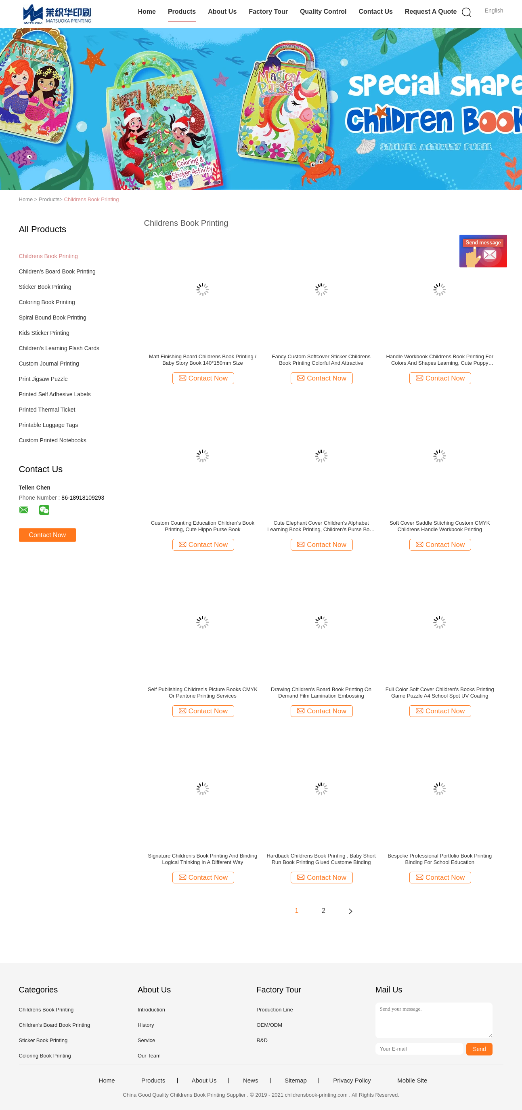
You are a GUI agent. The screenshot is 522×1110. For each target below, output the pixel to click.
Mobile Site (412, 1080)
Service (146, 1040)
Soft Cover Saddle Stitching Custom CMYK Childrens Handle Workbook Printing (440, 526)
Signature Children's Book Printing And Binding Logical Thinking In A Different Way (203, 859)
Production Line (274, 1010)
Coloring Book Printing (47, 302)
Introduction (151, 1010)
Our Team (149, 1056)
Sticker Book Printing (45, 287)
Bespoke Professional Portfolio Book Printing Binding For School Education (440, 859)
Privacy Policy (352, 1080)
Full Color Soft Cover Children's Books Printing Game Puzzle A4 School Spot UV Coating (440, 692)
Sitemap (296, 1080)
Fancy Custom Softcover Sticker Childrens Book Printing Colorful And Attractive (321, 359)
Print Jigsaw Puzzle (43, 379)
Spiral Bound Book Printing (52, 317)
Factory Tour (268, 11)
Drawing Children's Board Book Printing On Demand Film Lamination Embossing (321, 692)
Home (146, 11)
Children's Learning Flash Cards (59, 348)
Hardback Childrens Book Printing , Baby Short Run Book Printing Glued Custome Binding (320, 859)
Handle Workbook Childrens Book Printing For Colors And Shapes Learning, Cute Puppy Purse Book (439, 359)
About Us (222, 11)
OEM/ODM (269, 1025)
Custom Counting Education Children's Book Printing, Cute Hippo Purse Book (202, 526)
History (146, 1025)
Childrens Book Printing (91, 199)
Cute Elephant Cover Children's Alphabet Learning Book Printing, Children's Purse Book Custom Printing (321, 526)
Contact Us (375, 11)
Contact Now (47, 535)
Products (182, 11)
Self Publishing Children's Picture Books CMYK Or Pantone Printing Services (203, 692)
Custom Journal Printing (49, 363)
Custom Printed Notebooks (52, 440)
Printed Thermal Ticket (47, 409)
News (250, 1080)
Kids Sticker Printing (44, 333)
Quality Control (323, 11)
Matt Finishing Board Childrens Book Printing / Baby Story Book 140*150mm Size (202, 359)
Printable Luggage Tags (48, 425)
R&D (261, 1040)
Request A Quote (431, 11)
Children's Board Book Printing (57, 271)
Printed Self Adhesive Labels (55, 394)
